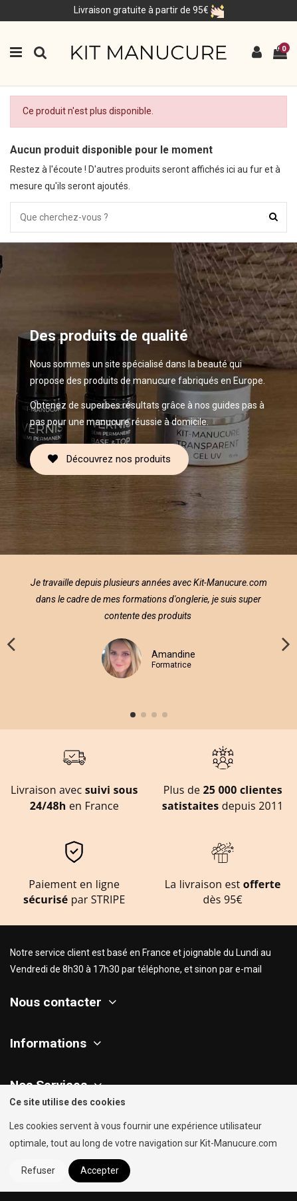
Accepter (99, 1170)
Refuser (38, 1170)
